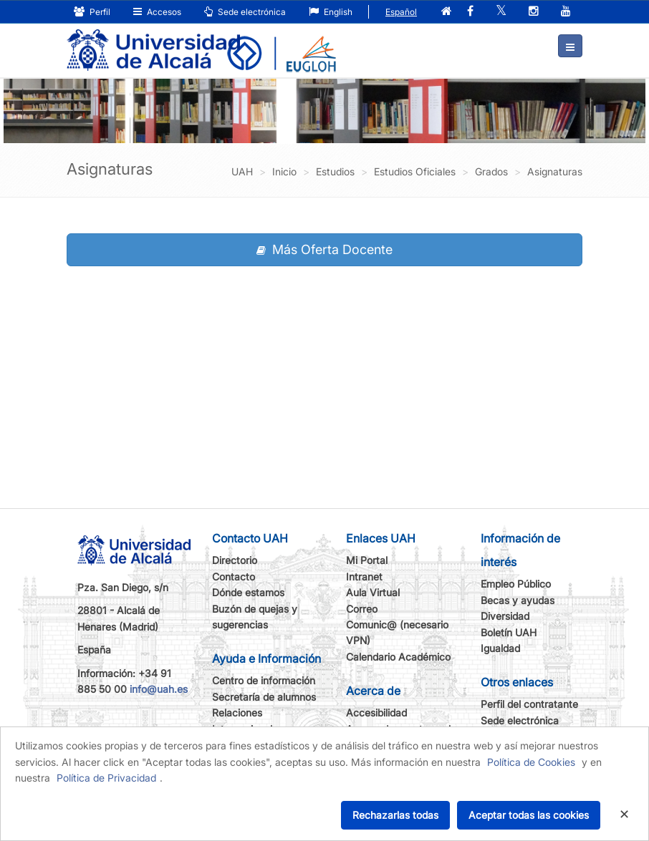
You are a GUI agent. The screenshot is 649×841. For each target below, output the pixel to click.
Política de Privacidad (106, 778)
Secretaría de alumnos (264, 697)
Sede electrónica (245, 11)
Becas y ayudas (517, 600)
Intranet (364, 576)
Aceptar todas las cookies (528, 815)
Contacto (233, 576)
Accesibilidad (376, 712)
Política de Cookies (531, 762)
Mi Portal (367, 560)
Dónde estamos (248, 592)
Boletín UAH (509, 632)
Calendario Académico (398, 657)
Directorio (234, 560)
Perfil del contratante (529, 704)
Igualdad (500, 648)
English (330, 11)
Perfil (92, 11)
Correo (362, 609)
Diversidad (505, 616)
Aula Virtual (373, 592)
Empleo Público (516, 584)
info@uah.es (159, 689)
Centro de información (263, 680)
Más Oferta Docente (324, 249)
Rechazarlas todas (395, 815)
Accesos (157, 11)
